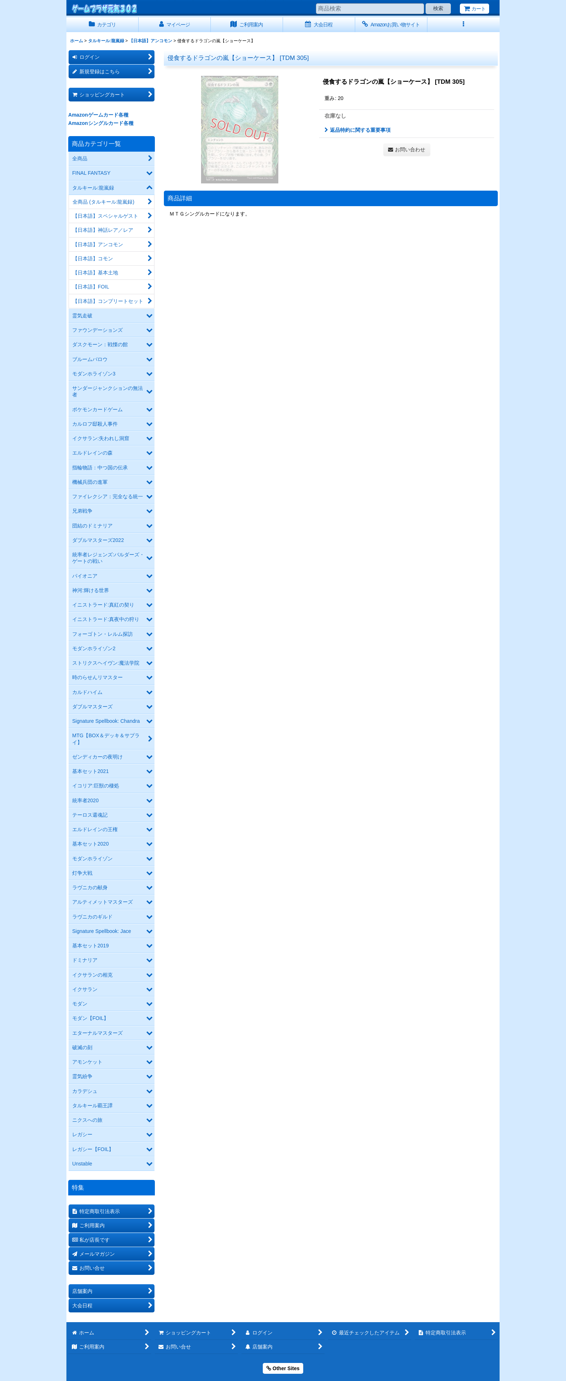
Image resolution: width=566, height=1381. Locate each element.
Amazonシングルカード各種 (101, 123)
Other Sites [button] (283, 1368)
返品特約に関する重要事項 (358, 130)
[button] (463, 24)
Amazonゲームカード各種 (98, 115)
